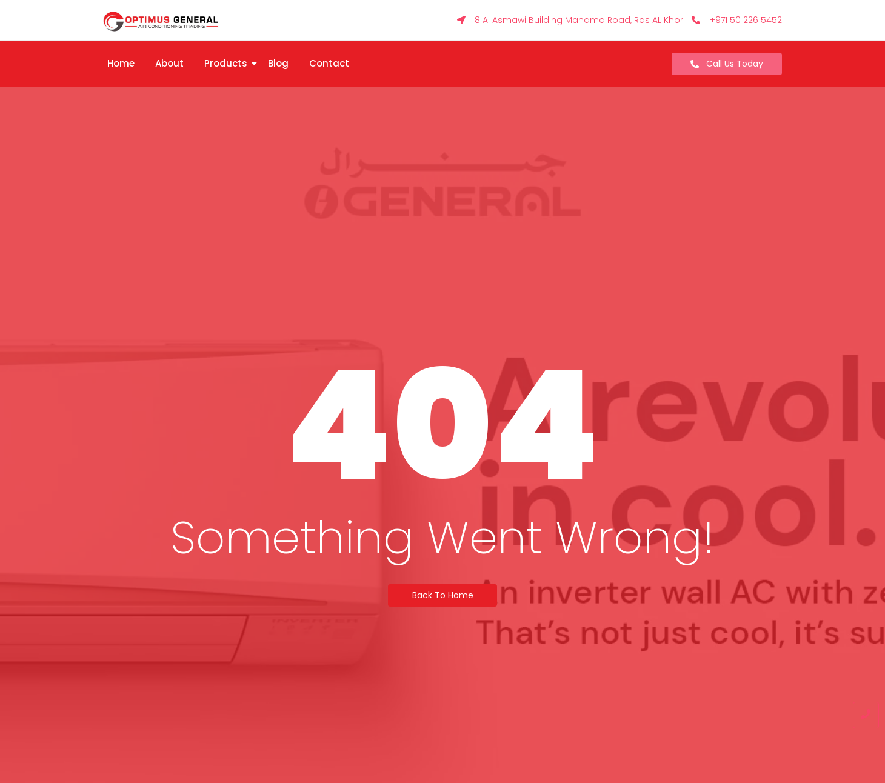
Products (228, 63)
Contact (329, 63)
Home (121, 63)
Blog (278, 63)
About (169, 63)
